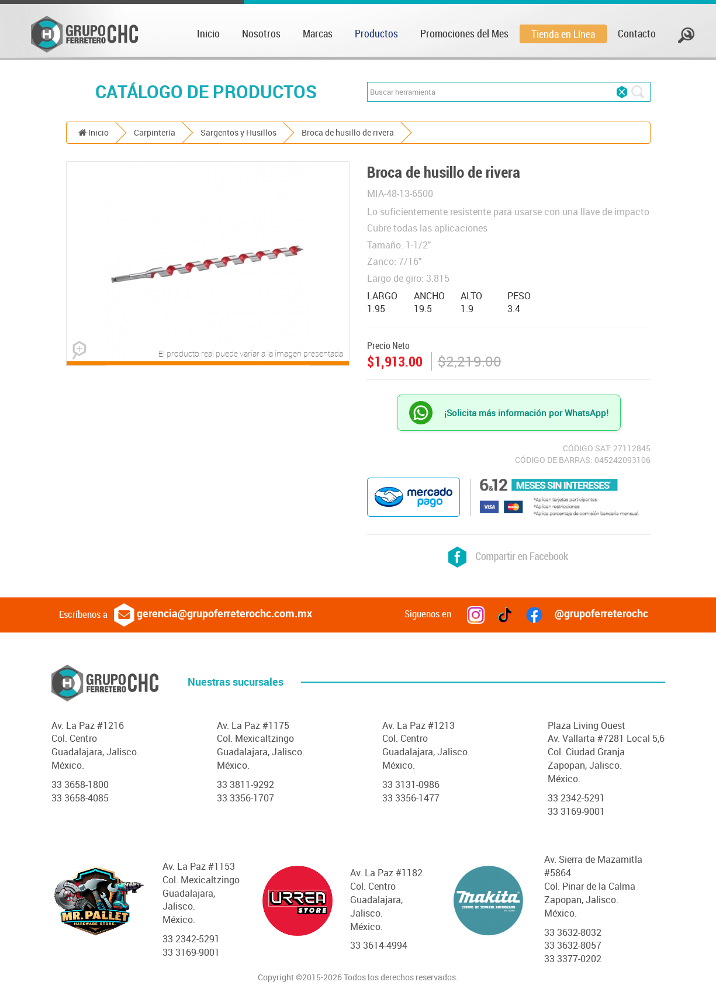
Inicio (208, 33)
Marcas (318, 33)
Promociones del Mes (464, 33)
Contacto (637, 33)
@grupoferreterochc (586, 613)
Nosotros (261, 33)
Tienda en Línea (563, 34)
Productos (376, 33)
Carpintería (154, 132)
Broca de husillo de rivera (348, 132)
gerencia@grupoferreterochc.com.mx (213, 613)
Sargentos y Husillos (238, 132)
